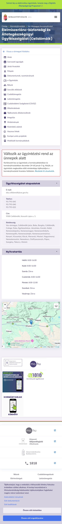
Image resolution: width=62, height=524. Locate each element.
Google (57, 347)
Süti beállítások (10, 504)
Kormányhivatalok (15, 17)
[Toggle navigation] (55, 17)
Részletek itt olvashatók (44, 171)
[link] (31, 183)
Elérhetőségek (16, 478)
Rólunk (16, 474)
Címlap (4, 26)
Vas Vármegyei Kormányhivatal (40, 26)
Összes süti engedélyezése (32, 518)
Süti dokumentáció (11, 501)
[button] (31, 322)
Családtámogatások (46, 474)
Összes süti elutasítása (32, 510)
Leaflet (43, 347)
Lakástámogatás (45, 478)
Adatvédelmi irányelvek (13, 497)
